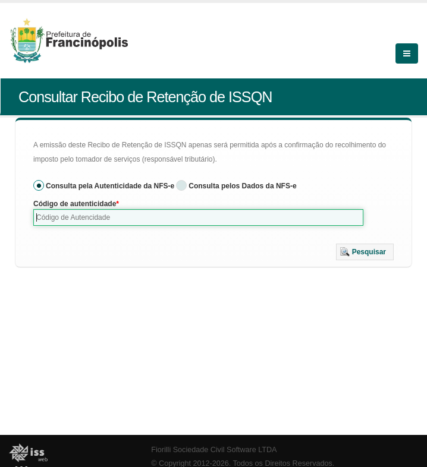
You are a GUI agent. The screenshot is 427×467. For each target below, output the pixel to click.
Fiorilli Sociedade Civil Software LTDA (214, 450)
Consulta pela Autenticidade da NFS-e (110, 186)
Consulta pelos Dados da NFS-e (242, 186)
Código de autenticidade (74, 204)
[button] (365, 252)
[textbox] (198, 217)
